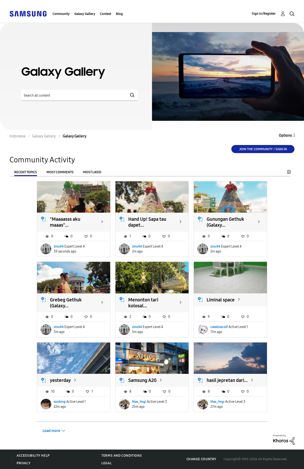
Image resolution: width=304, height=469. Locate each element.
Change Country (201, 459)
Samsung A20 (142, 380)
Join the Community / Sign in (263, 149)
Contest (105, 14)
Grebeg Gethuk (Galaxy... (66, 303)
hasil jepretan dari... (227, 380)
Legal (106, 463)
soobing (60, 402)
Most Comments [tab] (60, 172)
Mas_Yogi (139, 402)
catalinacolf (219, 327)
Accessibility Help (33, 456)
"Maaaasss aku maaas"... (65, 222)
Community (61, 14)
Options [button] (285, 135)
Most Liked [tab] (92, 172)
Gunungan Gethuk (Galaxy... (225, 222)
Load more (51, 430)
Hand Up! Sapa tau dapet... (147, 222)
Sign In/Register (264, 14)
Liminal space (221, 300)
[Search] (79, 95)
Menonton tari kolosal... (143, 303)
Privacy (23, 463)
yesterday (60, 380)
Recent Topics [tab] (25, 172)
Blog (119, 14)
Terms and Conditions (121, 456)
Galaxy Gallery (84, 14)
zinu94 (59, 246)
